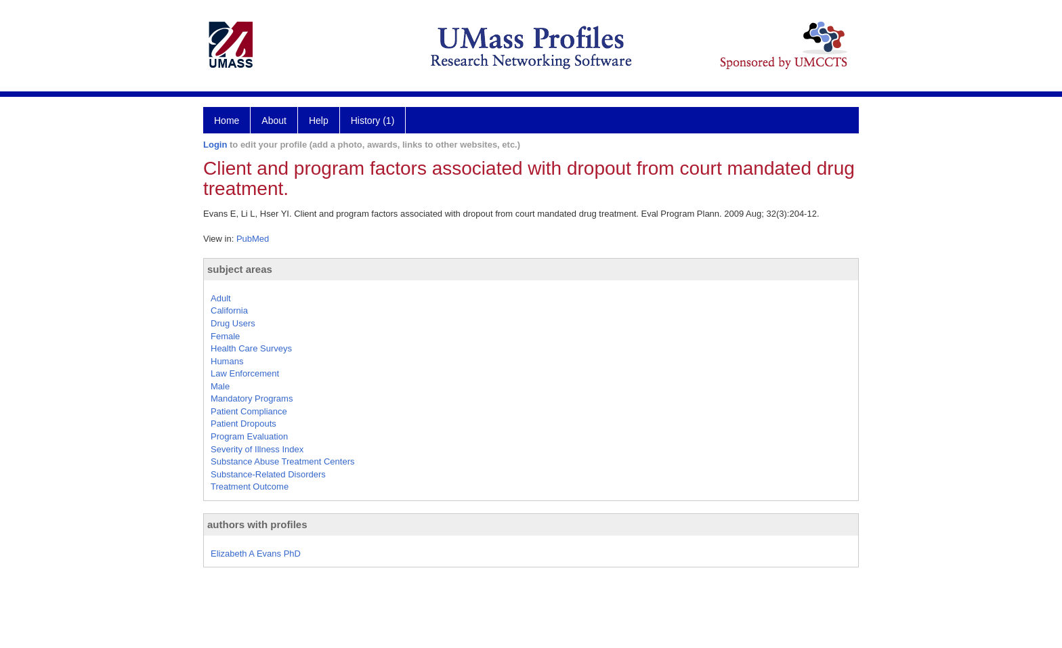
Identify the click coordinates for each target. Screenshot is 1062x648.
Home (226, 120)
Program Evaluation (249, 436)
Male (220, 386)
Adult (221, 298)
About (273, 120)
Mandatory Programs (252, 398)
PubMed (252, 239)
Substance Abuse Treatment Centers (282, 461)
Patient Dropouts (243, 423)
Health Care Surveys (251, 348)
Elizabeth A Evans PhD (256, 553)
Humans (227, 361)
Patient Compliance (249, 411)
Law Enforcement (245, 373)
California (229, 310)
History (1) (373, 120)
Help (318, 120)
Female (225, 336)
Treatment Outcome (250, 486)
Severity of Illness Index (257, 449)
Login (215, 144)
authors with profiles (257, 524)
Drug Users (233, 323)
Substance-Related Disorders (268, 474)
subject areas (239, 269)
